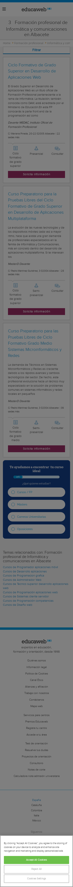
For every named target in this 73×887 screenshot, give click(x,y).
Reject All (36, 869)
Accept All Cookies (36, 860)
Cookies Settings (36, 878)
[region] (36, 861)
